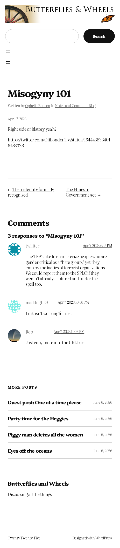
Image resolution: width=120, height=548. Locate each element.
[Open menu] (8, 51)
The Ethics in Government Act (81, 192)
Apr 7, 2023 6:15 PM (97, 245)
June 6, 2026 (102, 402)
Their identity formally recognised (31, 192)
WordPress (103, 537)
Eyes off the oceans (30, 450)
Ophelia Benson (37, 105)
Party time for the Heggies (38, 418)
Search (99, 36)
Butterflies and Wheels (38, 483)
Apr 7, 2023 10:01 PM (73, 302)
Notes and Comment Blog (75, 105)
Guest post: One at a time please (44, 402)
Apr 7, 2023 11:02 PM (69, 331)
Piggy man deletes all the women (45, 434)
